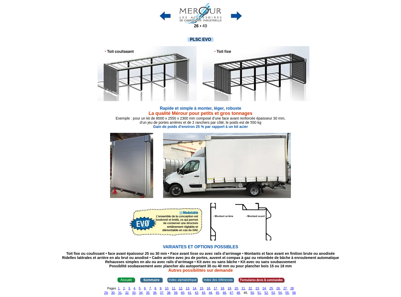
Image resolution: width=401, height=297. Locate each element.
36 (154, 293)
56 (294, 293)
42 (196, 293)
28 (292, 288)
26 (278, 288)
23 (257, 288)
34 (140, 293)
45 (217, 293)
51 (259, 293)
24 (264, 288)
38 (168, 293)
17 (215, 288)
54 (280, 293)
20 (236, 288)
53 (273, 293)
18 (222, 288)
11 (173, 288)
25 (271, 288)
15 (201, 288)
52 (266, 293)
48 (238, 293)
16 (208, 288)
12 (180, 288)
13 (187, 288)
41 (189, 293)
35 (147, 293)
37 (161, 293)
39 (175, 293)
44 (210, 293)
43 (203, 293)
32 (126, 293)
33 (133, 293)
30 (113, 293)
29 (105, 293)
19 (229, 288)
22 (250, 288)
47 (231, 293)
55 (287, 293)
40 (182, 293)
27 (285, 288)
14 (194, 288)
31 (120, 293)
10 (166, 288)
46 (224, 293)
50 (252, 293)
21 (243, 288)
